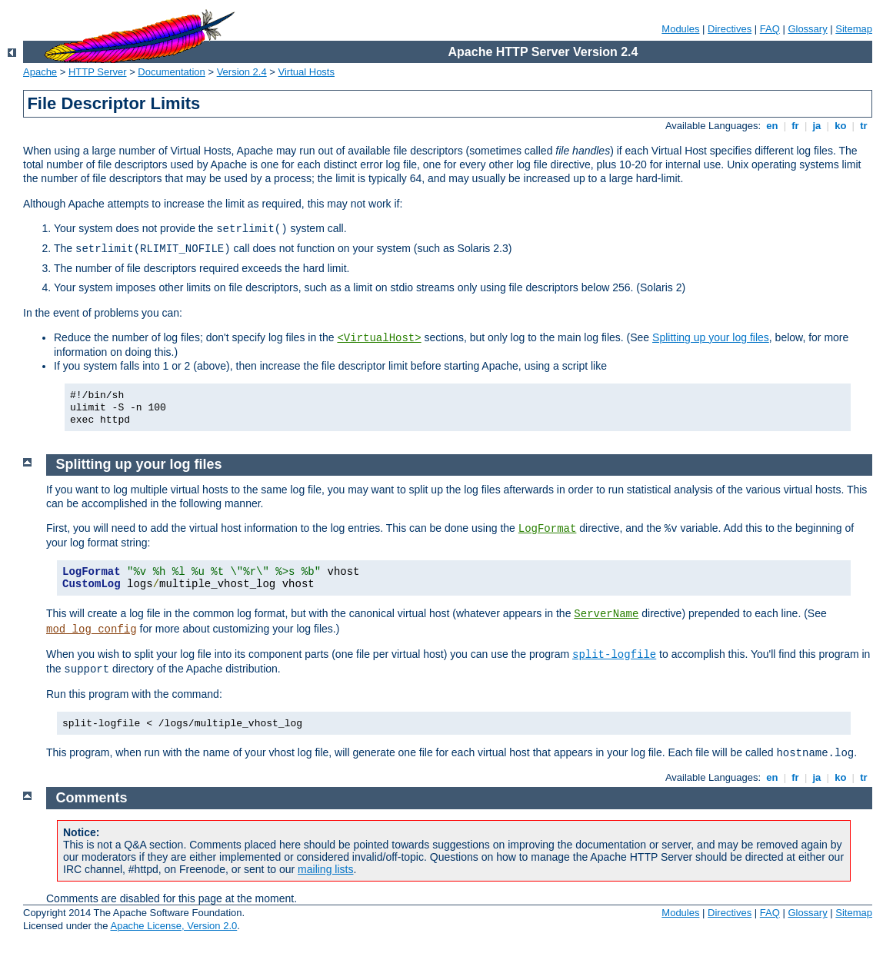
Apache (40, 72)
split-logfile (614, 655)
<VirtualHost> (379, 338)
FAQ (770, 29)
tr (864, 125)
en (772, 125)
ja (817, 125)
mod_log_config (91, 629)
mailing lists (325, 869)
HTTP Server (97, 72)
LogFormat (547, 529)
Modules (680, 29)
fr (795, 125)
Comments (92, 797)
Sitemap (853, 29)
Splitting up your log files (710, 337)
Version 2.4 (242, 72)
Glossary (807, 29)
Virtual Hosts (306, 72)
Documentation (171, 72)
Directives (729, 29)
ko (840, 125)
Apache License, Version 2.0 (173, 925)
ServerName (606, 614)
